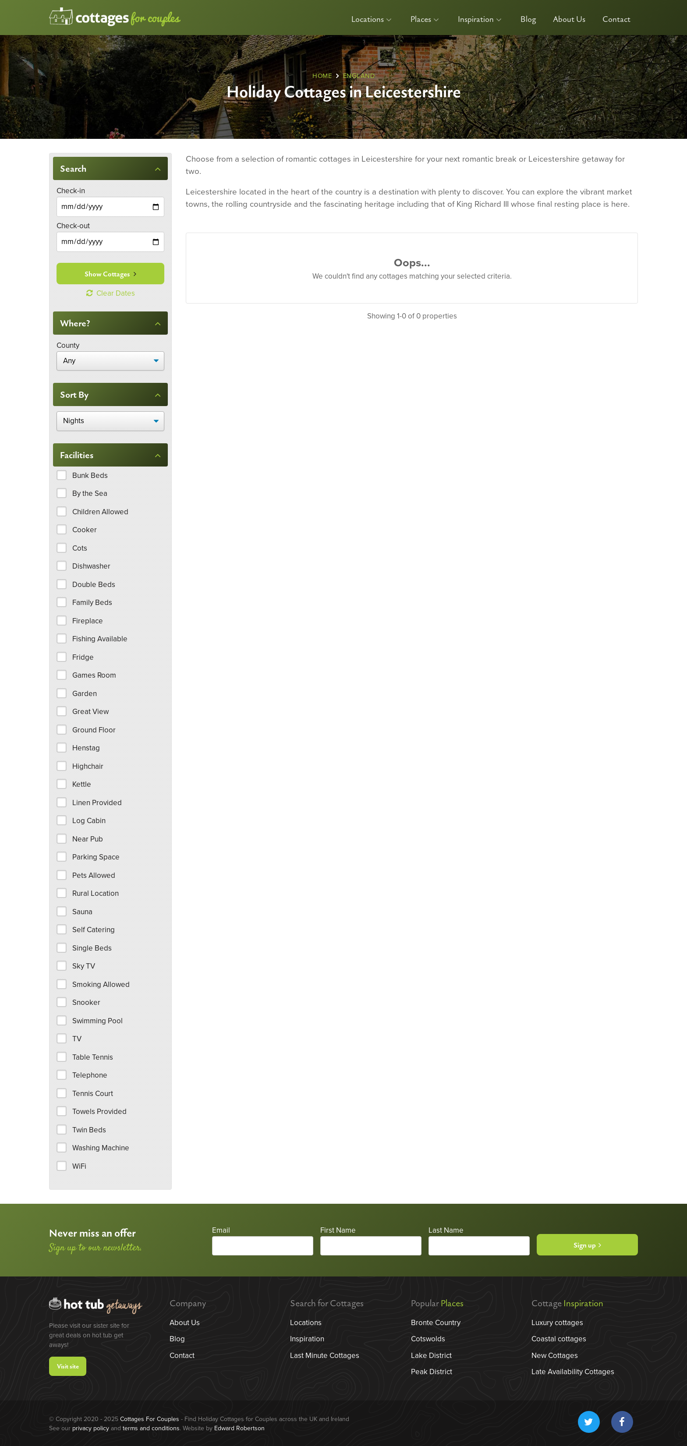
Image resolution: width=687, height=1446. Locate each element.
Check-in (71, 190)
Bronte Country (435, 1322)
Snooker (86, 1002)
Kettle (81, 784)
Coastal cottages (558, 1338)
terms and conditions (151, 1428)
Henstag (86, 747)
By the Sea (89, 493)
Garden (84, 693)
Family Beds (92, 602)
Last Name (446, 1230)
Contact (616, 19)
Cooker (84, 529)
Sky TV (83, 966)
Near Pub (87, 839)
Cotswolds (428, 1338)
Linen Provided (97, 802)
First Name (338, 1230)
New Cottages (554, 1355)
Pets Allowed (93, 875)
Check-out (73, 225)
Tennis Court (92, 1093)
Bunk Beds (90, 475)
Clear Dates (110, 293)
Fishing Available (99, 638)
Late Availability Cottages (572, 1371)
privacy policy (90, 1428)
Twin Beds (89, 1129)
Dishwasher (91, 566)
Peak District (431, 1371)
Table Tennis (92, 1057)
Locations (371, 19)
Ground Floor (94, 730)
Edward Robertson (239, 1428)
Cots (79, 548)
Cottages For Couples (149, 1419)
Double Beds (93, 584)
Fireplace (87, 620)
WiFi (79, 1166)
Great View (90, 711)
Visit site (68, 1366)
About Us (569, 19)
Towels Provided (99, 1111)
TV (76, 1038)
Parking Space (96, 857)
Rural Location (95, 893)
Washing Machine (100, 1147)
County (68, 345)
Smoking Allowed (101, 984)
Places (425, 19)
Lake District (431, 1355)
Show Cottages (110, 274)
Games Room (94, 675)
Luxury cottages (557, 1322)
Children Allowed (100, 511)
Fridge (83, 657)
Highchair (87, 766)
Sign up (587, 1245)
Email (221, 1230)
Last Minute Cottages (324, 1355)
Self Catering (93, 929)
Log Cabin (89, 820)
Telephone (89, 1075)
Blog (528, 19)
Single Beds (92, 948)
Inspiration (480, 19)
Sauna (82, 911)
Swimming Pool (97, 1020)
